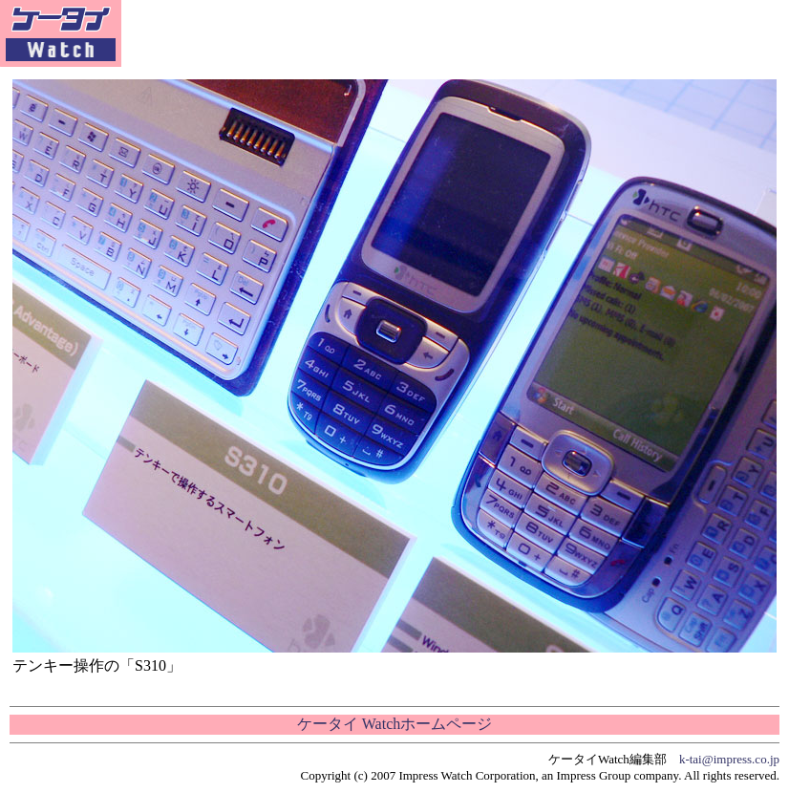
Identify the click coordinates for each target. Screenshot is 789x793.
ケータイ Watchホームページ (394, 724)
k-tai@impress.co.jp (729, 759)
